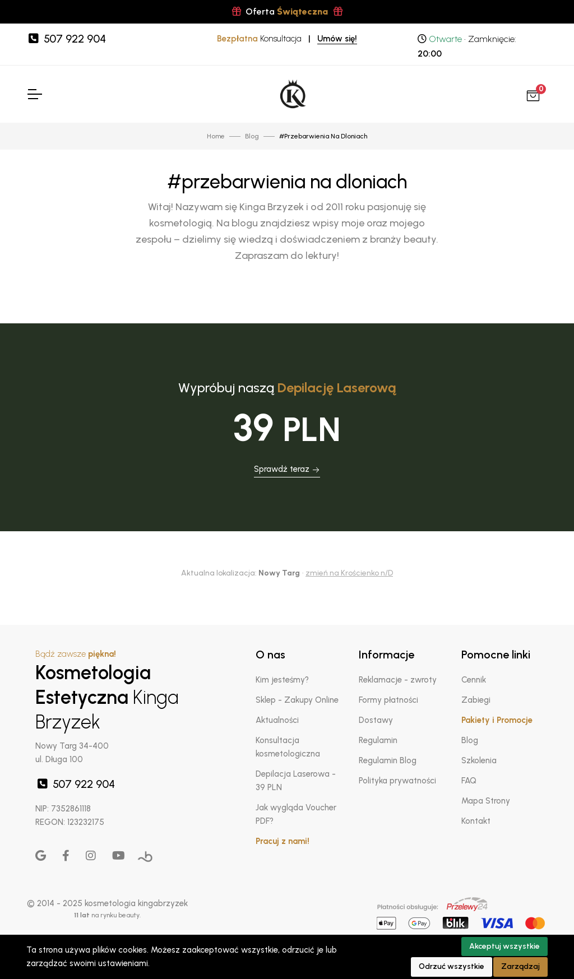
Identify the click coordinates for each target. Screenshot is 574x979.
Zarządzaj (520, 966)
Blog (469, 740)
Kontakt (475, 821)
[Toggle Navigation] (34, 94)
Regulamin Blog (387, 760)
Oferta (287, 11)
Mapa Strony (485, 801)
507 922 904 (66, 38)
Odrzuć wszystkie (451, 966)
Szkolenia (479, 760)
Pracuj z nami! (282, 841)
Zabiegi (475, 700)
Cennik (473, 680)
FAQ (468, 781)
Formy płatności (388, 700)
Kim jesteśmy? (282, 680)
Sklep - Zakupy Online (297, 700)
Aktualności (277, 720)
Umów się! (337, 39)
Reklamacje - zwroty (398, 680)
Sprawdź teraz (287, 469)
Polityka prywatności (397, 781)
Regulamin (378, 740)
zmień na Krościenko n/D (349, 573)
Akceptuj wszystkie (504, 946)
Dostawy (376, 720)
